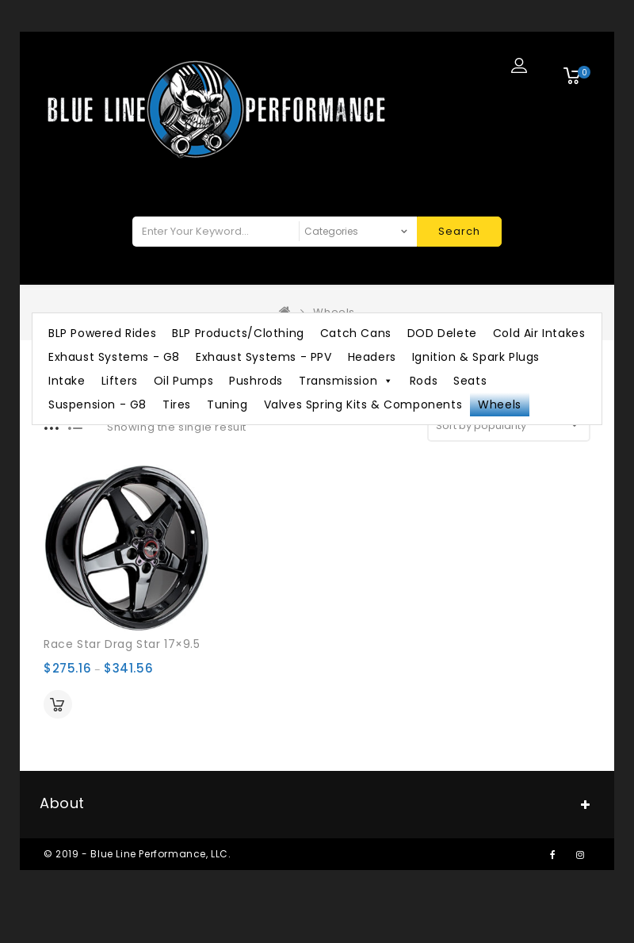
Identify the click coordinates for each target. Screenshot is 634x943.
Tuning (227, 404)
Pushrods (256, 381)
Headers (372, 357)
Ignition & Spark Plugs (476, 357)
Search (459, 231)
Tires (176, 404)
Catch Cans (355, 333)
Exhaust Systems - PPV (264, 357)
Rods (423, 381)
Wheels (499, 404)
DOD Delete (442, 333)
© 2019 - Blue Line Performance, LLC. (137, 854)
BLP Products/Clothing (238, 333)
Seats (470, 381)
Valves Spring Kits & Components (363, 404)
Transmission (346, 381)
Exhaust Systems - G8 (114, 357)
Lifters (119, 381)
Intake (67, 381)
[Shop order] (508, 425)
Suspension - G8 (97, 404)
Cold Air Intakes (539, 333)
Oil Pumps (183, 381)
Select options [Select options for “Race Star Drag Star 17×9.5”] (58, 704)
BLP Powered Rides (102, 333)
